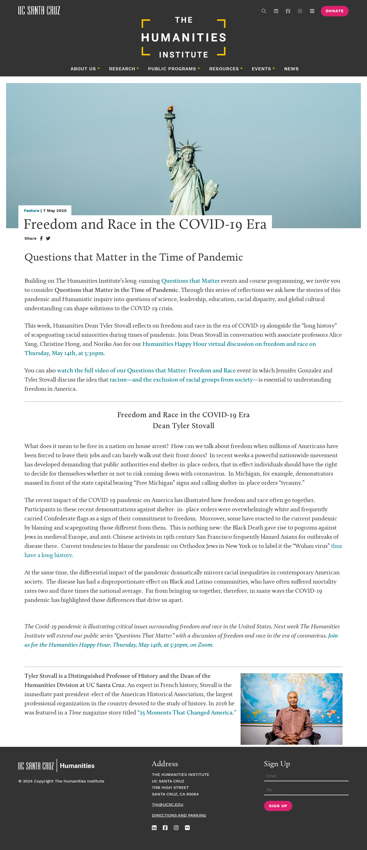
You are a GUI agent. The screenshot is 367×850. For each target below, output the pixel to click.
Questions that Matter (190, 280)
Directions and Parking (179, 815)
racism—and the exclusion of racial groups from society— (184, 379)
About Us (83, 69)
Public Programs (172, 69)
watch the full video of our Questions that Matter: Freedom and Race (146, 370)
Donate (335, 11)
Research (122, 69)
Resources (224, 69)
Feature (31, 210)
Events (261, 69)
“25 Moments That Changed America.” (186, 712)
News (291, 69)
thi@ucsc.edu (167, 804)
